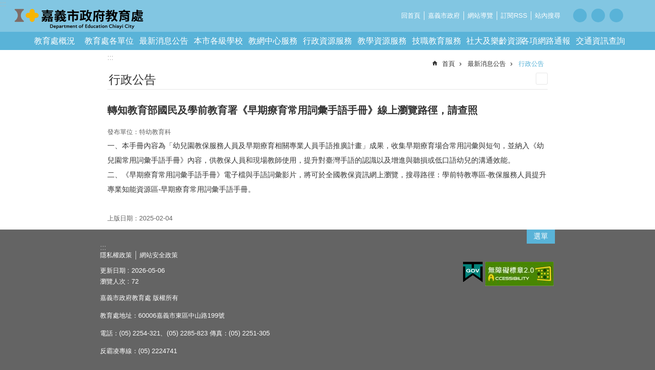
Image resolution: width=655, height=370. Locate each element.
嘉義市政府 (444, 15)
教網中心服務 (272, 40)
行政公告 (531, 63)
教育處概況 (54, 40)
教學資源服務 (382, 40)
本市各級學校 (218, 40)
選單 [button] (541, 236)
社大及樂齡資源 (495, 40)
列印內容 (542, 79)
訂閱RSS (514, 15)
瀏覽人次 (113, 281)
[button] (473, 272)
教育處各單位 (109, 40)
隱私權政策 (116, 255)
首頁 (448, 63)
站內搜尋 (547, 15)
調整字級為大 (616, 15)
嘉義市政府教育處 (79, 18)
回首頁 (410, 15)
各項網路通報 (545, 40)
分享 (637, 15)
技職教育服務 (436, 40)
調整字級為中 (598, 15)
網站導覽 (480, 15)
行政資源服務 (327, 40)
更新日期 (113, 270)
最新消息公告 (163, 40)
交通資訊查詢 (600, 40)
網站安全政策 (159, 255)
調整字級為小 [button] (580, 15)
